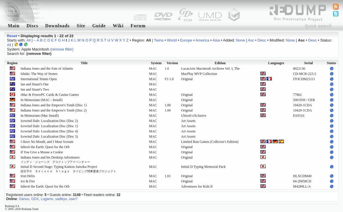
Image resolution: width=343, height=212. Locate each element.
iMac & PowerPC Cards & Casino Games (50, 95)
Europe (186, 40)
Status (331, 63)
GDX (35, 199)
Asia (216, 40)
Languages (276, 63)
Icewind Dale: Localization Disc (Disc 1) (49, 126)
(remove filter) (61, 49)
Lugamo (47, 199)
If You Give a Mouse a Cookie (42, 152)
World (172, 40)
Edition (220, 63)
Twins (158, 40)
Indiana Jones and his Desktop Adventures (55, 159)
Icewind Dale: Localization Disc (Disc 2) (49, 121)
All (28, 40)
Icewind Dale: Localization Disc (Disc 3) (49, 136)
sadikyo (61, 199)
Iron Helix (28, 176)
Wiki (118, 25)
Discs (32, 25)
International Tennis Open (39, 79)
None (240, 40)
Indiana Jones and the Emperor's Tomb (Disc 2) (54, 110)
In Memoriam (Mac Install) (40, 116)
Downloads (57, 25)
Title (84, 63)
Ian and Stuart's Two (35, 89)
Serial (308, 63)
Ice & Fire (28, 181)
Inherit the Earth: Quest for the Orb (45, 147)
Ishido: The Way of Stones (39, 74)
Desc (262, 40)
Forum (138, 25)
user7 (73, 199)
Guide (99, 25)
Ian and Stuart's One (35, 84)
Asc (251, 40)
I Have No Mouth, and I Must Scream (47, 142)
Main (13, 25)
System (156, 63)
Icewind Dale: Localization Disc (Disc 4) (49, 131)
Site (81, 25)
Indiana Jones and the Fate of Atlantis (47, 69)
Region (12, 63)
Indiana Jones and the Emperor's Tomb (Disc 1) (54, 105)
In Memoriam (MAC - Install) (42, 100)
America (202, 40)
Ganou (24, 199)
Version (172, 63)
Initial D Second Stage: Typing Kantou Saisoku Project (68, 169)
